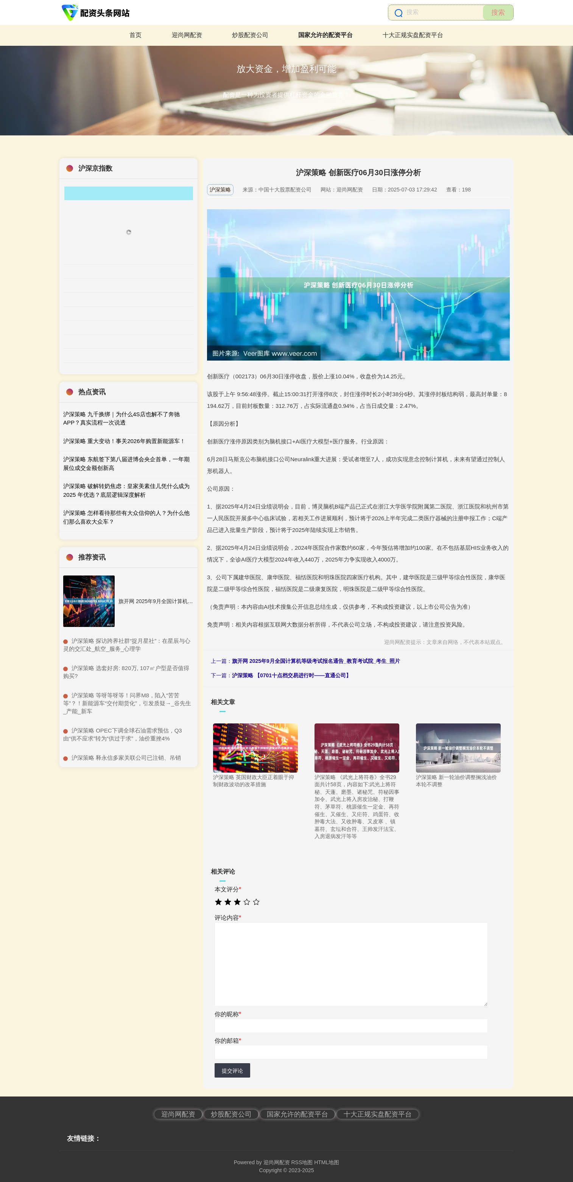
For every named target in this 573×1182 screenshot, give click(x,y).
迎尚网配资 (187, 35)
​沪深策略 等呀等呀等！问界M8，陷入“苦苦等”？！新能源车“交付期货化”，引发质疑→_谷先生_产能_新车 (127, 703)
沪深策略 (220, 190)
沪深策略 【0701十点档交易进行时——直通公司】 (291, 675)
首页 (135, 35)
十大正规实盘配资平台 (413, 35)
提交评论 (232, 1071)
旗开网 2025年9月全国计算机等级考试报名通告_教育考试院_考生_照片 (316, 661)
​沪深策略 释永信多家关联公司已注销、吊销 (126, 757)
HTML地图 (326, 1162)
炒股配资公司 (250, 35)
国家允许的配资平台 (325, 35)
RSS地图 (302, 1162)
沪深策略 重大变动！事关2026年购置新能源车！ (124, 441)
